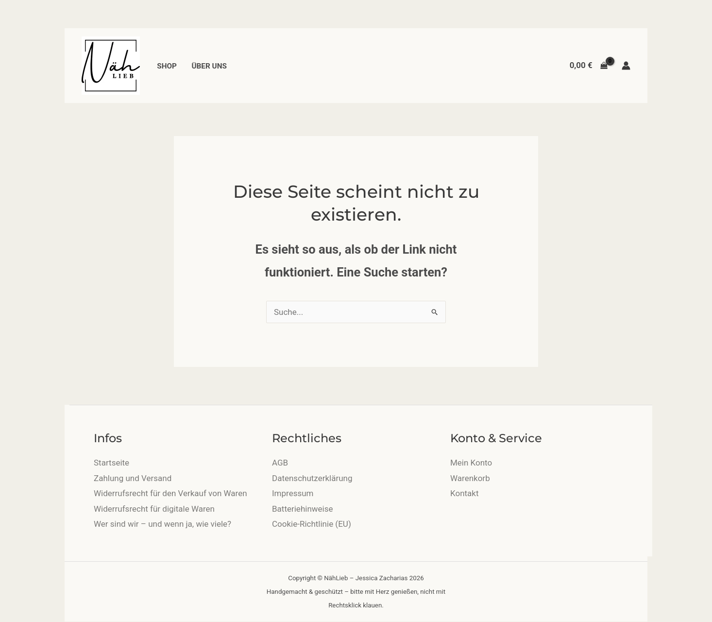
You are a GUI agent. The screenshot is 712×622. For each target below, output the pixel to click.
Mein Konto (471, 462)
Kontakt (464, 493)
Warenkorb (470, 478)
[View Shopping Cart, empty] (588, 65)
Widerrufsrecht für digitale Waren (154, 509)
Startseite (111, 462)
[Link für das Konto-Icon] (626, 65)
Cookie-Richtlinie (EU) (311, 524)
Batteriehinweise (302, 509)
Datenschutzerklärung (312, 478)
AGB (280, 462)
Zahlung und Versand (132, 478)
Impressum (293, 493)
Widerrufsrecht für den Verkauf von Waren (170, 493)
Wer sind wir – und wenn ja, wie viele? (162, 524)
